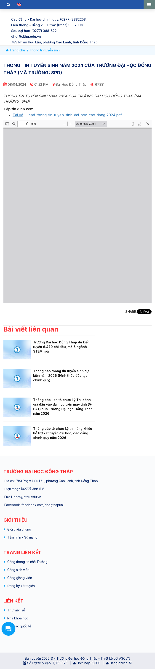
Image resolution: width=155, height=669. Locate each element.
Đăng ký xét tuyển (21, 586)
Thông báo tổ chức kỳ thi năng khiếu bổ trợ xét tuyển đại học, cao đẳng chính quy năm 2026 (62, 433)
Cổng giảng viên (19, 578)
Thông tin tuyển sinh (44, 50)
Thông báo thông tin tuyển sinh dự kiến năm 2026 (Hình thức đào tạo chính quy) (61, 375)
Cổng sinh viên (18, 570)
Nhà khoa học (17, 618)
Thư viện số (16, 610)
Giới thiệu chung (19, 529)
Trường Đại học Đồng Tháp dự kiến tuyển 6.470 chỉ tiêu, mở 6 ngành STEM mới (61, 346)
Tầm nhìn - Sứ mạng (22, 537)
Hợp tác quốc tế (19, 626)
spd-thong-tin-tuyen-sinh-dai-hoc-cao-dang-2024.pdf (75, 115)
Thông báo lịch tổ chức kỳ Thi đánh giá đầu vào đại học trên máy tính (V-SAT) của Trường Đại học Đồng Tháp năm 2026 (63, 406)
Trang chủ (15, 50)
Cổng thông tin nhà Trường (27, 562)
